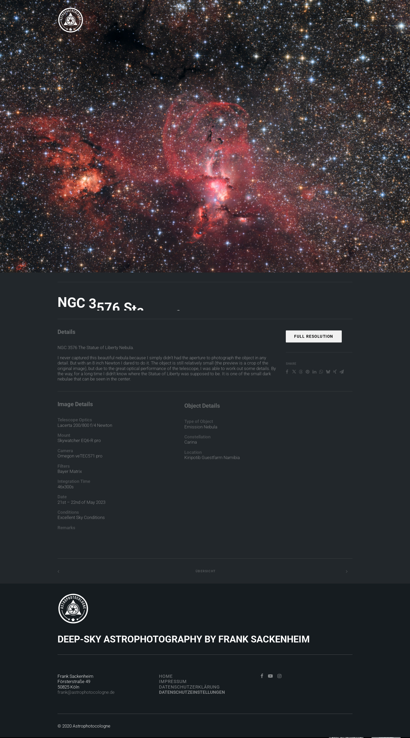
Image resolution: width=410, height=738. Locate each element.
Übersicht (205, 571)
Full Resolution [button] (313, 351)
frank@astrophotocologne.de (86, 692)
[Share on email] (341, 387)
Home (166, 676)
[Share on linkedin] (314, 387)
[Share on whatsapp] (321, 387)
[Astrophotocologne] (71, 20)
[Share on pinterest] (307, 387)
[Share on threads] (301, 387)
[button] (350, 20)
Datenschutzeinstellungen (192, 692)
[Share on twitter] (294, 387)
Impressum (173, 681)
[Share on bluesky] (328, 387)
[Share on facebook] (287, 387)
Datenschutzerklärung (189, 687)
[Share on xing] (335, 387)
